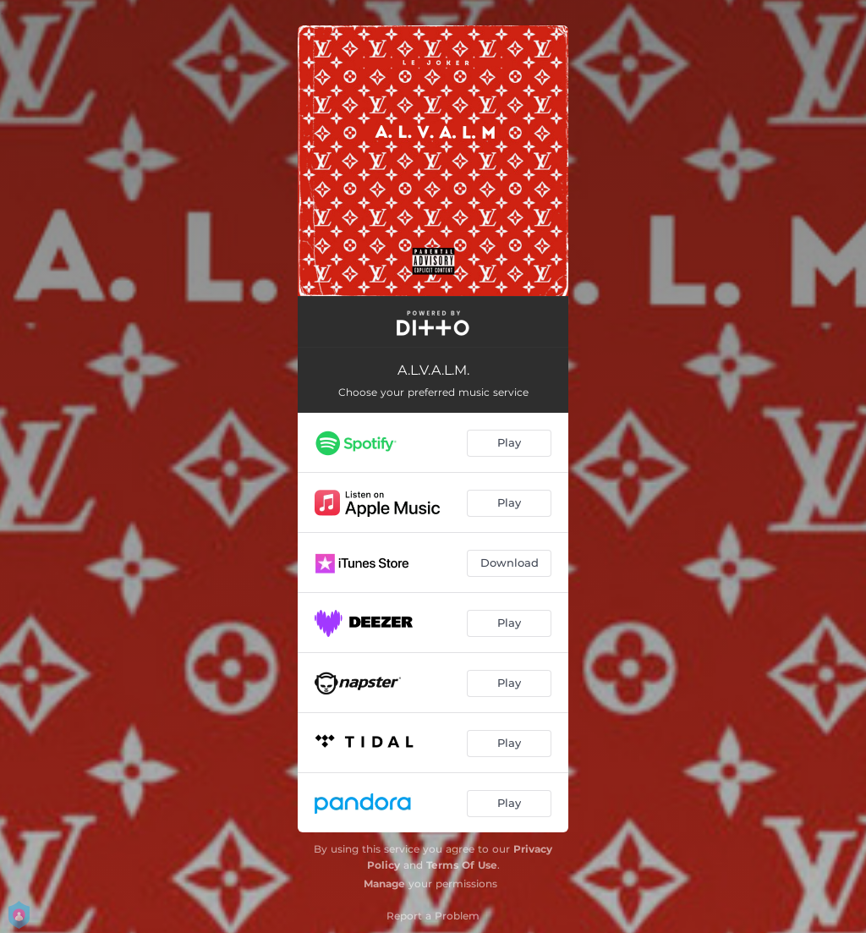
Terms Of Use (461, 865)
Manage (384, 883)
